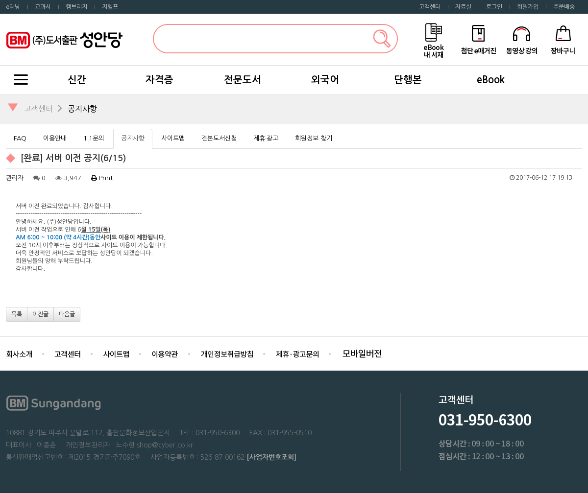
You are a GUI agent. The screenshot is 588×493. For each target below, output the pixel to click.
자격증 (159, 80)
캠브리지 (76, 7)
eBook (491, 80)
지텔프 (110, 7)
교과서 (43, 7)
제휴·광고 (265, 138)
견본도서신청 (219, 138)
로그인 (494, 7)
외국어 (325, 80)
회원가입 (528, 7)
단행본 (408, 80)
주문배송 (564, 7)
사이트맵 (173, 138)
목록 (16, 314)
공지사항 (82, 109)
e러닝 (13, 7)
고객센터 (430, 7)
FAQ (20, 138)
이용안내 (55, 138)
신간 (77, 80)
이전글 (40, 314)
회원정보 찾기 (313, 138)
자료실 (463, 7)
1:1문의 (93, 138)
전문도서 (242, 80)
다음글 (67, 314)
